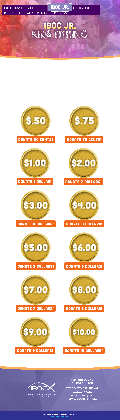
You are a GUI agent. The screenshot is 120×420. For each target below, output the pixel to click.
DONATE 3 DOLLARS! (35, 224)
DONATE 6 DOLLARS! (84, 266)
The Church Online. (60, 416)
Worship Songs (37, 13)
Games (19, 8)
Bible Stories (13, 13)
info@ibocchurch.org (82, 399)
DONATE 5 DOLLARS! (36, 266)
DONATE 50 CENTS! (35, 139)
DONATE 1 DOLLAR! (35, 181)
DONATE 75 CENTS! (84, 139)
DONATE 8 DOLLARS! (84, 308)
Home (8, 8)
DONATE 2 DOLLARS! (83, 182)
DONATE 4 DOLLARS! (84, 224)
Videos (32, 8)
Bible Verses (61, 13)
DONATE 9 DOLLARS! (35, 350)
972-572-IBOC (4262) (82, 395)
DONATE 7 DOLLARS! (36, 308)
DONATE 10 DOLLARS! (84, 350)
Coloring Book (80, 8)
